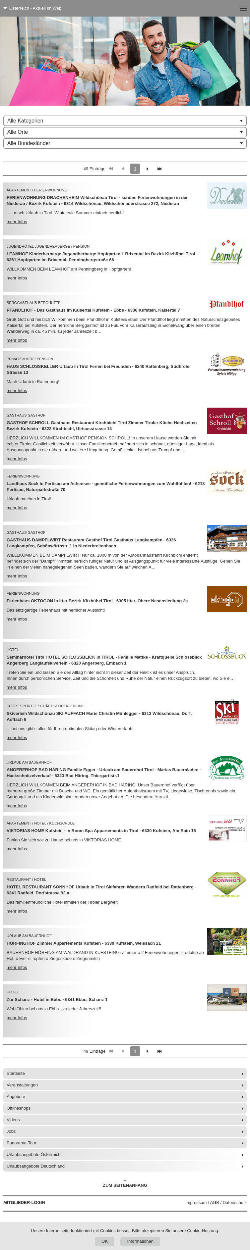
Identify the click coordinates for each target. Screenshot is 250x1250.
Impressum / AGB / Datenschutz (216, 1202)
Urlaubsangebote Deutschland (36, 1166)
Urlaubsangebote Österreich (34, 1154)
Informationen (140, 1241)
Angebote (16, 1096)
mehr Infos (17, 221)
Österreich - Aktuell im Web (35, 8)
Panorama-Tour (21, 1142)
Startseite (16, 1073)
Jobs (11, 1131)
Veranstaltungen (22, 1084)
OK (104, 1241)
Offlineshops (19, 1108)
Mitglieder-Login (24, 1202)
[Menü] (233, 8)
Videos (13, 1119)
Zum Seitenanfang (125, 1183)
